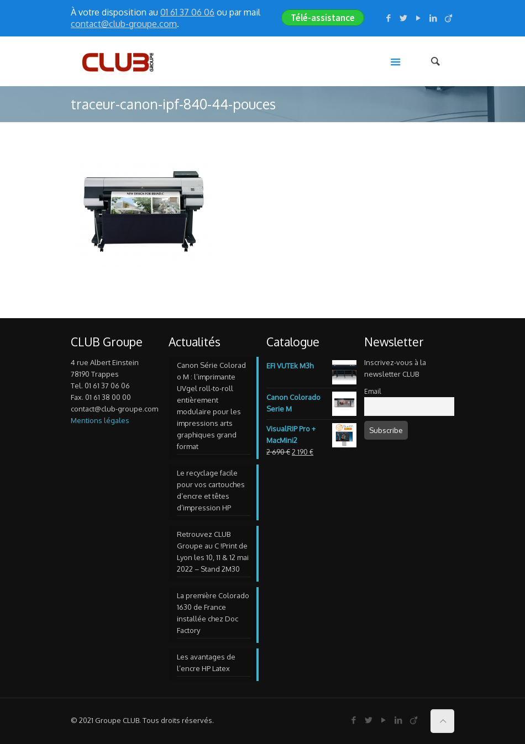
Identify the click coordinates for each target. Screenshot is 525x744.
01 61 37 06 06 (187, 12)
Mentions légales (100, 420)
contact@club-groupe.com (124, 23)
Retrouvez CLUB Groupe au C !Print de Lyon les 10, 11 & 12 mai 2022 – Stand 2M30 (213, 551)
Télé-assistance (323, 18)
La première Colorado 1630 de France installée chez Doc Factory (213, 613)
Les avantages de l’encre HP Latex (206, 662)
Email (372, 391)
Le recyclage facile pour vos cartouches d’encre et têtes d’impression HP (211, 490)
